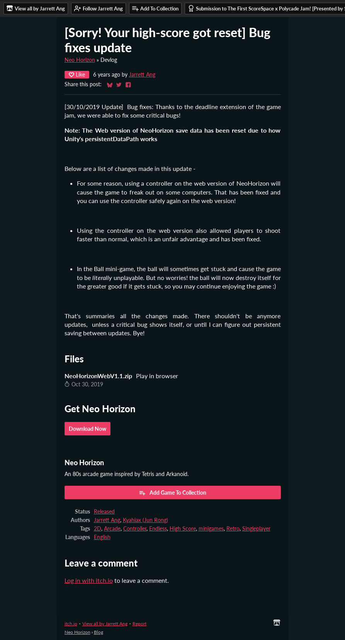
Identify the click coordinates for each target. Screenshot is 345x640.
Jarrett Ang (142, 75)
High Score (183, 529)
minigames (211, 529)
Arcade (112, 529)
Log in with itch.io (89, 580)
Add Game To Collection (172, 492)
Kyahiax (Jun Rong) (145, 520)
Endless (158, 529)
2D (97, 529)
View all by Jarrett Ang (104, 623)
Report (139, 623)
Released (104, 512)
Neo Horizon (80, 60)
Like (77, 74)
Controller (134, 529)
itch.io (71, 623)
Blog (98, 632)
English (102, 537)
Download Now (87, 428)
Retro (233, 529)
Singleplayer (256, 529)
